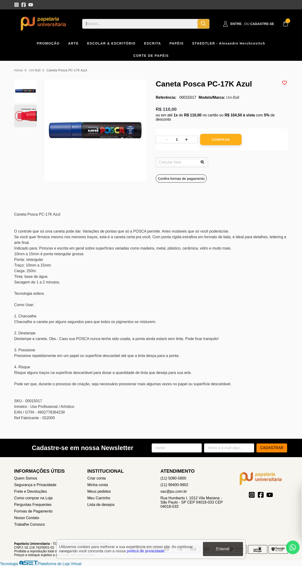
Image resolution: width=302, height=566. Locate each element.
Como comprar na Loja (33, 498)
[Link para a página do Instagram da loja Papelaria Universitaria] (16, 4)
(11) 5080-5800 (173, 478)
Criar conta (96, 478)
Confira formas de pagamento (181, 178)
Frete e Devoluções (30, 491)
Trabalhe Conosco (29, 524)
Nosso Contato (26, 518)
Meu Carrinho (98, 498)
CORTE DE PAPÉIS (151, 55)
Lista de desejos (101, 505)
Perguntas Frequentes (32, 505)
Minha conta (97, 485)
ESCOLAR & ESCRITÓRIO (111, 43)
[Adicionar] (186, 139)
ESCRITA (152, 43)
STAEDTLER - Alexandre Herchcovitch (228, 43)
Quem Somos (25, 478)
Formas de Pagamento (33, 511)
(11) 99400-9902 (174, 485)
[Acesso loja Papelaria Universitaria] (248, 24)
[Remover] (167, 139)
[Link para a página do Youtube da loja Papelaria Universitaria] (30, 4)
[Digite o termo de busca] (139, 24)
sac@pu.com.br (173, 491)
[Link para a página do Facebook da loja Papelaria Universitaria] (23, 4)
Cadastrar (272, 448)
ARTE (73, 43)
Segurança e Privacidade (35, 485)
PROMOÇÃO (48, 43)
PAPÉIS (176, 43)
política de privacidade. (146, 551)
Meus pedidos (99, 491)
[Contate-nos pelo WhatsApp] (293, 547)
